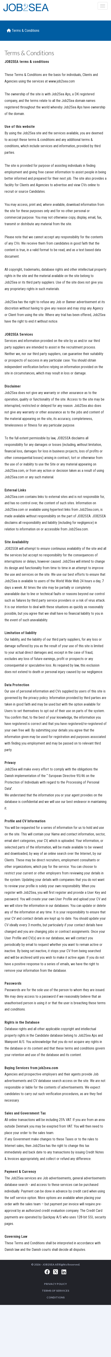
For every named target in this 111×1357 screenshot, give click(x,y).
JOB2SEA (48, 1264)
